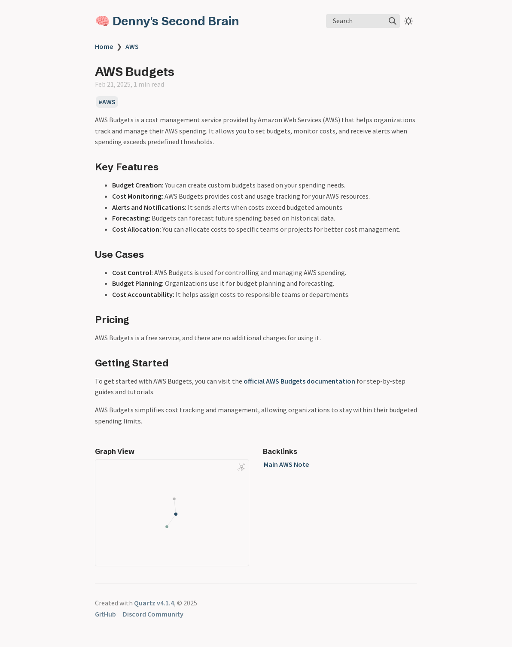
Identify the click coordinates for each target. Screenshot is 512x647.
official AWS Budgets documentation (299, 381)
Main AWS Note (286, 464)
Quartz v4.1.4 (154, 603)
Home (104, 46)
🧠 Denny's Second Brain (167, 21)
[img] (392, 21)
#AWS (107, 102)
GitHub (105, 614)
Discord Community (153, 614)
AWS (132, 46)
